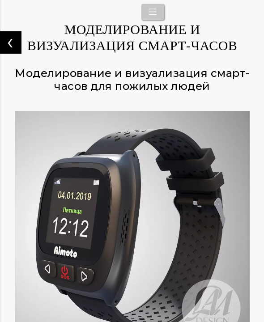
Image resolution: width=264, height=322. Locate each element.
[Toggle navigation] (152, 12)
